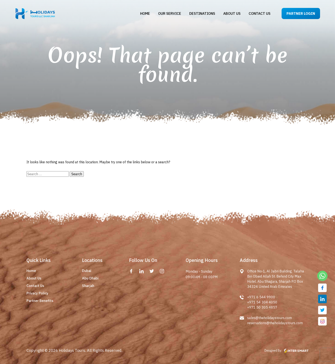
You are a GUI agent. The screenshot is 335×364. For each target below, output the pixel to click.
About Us (33, 278)
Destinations (202, 13)
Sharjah (88, 286)
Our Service (169, 13)
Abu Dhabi (90, 278)
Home (145, 13)
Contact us (259, 13)
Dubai (86, 271)
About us (232, 13)
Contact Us (35, 286)
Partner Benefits (39, 301)
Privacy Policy (37, 293)
